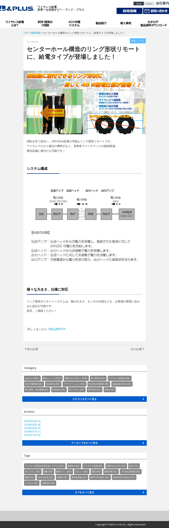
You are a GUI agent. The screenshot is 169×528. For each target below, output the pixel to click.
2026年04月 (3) (32, 421)
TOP (26, 32)
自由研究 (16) (48, 483)
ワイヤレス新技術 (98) (119, 378)
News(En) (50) (52, 384)
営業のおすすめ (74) (115, 466)
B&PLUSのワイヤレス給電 (15, 22)
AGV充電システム (75, 22)
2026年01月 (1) (32, 431)
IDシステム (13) (76, 389)
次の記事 (137, 349)
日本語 (139, 3)
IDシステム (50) (32, 471)
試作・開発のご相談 (45, 22)
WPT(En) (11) (94, 389)
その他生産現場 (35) (130, 471)
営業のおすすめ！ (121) (76, 378)
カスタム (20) (31, 483)
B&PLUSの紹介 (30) (99, 477)
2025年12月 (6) (32, 435)
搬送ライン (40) (63, 471)
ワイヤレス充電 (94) (92, 466)
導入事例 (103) (97, 378)
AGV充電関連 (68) (33, 384)
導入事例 (126, 22)
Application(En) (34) (121, 384)
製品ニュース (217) (52, 378)
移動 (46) (48, 471)
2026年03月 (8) (32, 424)
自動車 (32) (62, 477)
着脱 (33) (29, 477)
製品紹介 (102, 22)
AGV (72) (133, 466)
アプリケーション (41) (73, 384)
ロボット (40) (81, 471)
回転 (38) (96, 471)
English (149, 3)
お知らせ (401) (31, 378)
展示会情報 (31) (78, 477)
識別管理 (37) (110, 471)
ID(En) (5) (109, 389)
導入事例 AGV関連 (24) (36, 389)
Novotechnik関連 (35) (98, 384)
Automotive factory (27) (123, 477)
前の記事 (31, 349)
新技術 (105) (73, 466)
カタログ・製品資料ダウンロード (153, 22)
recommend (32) (45, 477)
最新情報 (36, 32)
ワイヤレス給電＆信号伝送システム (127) (44, 466)
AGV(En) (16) (58, 389)
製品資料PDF (57, 329)
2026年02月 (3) (32, 428)
